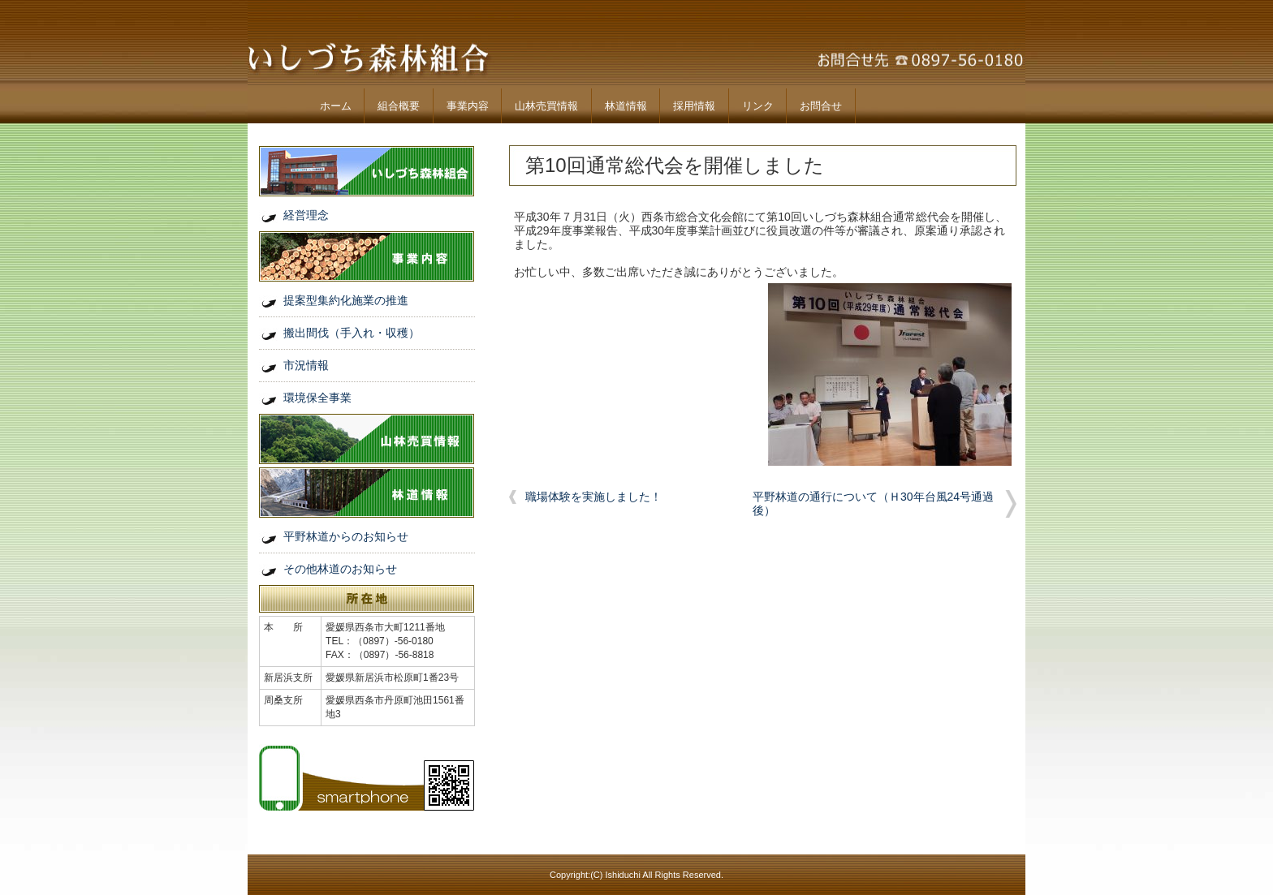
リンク (758, 106)
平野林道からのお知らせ (345, 536)
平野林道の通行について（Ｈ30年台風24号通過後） (873, 503)
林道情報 (626, 106)
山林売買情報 (546, 106)
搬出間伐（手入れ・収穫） (351, 332)
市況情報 (306, 365)
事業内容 (468, 106)
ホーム (336, 106)
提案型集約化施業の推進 (345, 300)
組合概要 (399, 106)
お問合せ (821, 106)
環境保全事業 (317, 397)
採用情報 (694, 106)
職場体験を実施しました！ (593, 496)
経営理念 (306, 215)
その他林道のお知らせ (340, 568)
